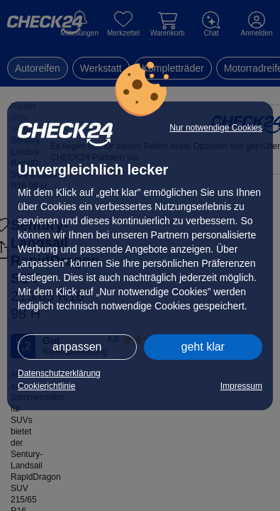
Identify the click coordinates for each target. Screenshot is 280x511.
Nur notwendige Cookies (215, 128)
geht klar (203, 347)
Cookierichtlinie (46, 386)
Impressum (241, 386)
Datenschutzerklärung (59, 373)
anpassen (76, 347)
